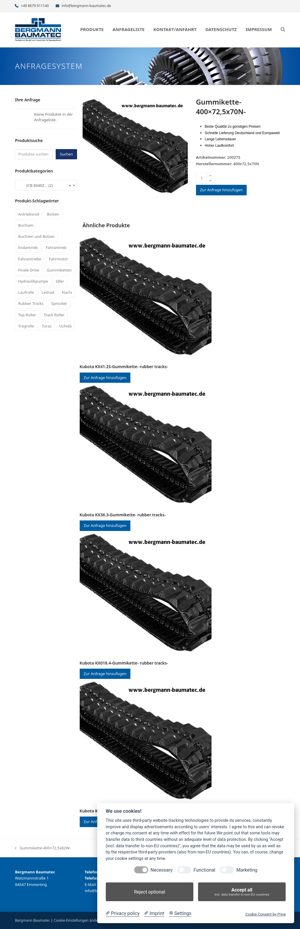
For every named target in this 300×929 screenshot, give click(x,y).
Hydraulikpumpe (33, 281)
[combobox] (46, 185)
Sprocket (59, 303)
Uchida (65, 326)
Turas (46, 326)
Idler (60, 281)
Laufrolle (26, 292)
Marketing (246, 870)
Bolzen (53, 214)
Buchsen (25, 225)
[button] (282, 29)
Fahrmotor (58, 259)
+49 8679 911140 (35, 5)
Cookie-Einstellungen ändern (77, 920)
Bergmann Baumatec (32, 920)
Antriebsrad (28, 214)
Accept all (242, 892)
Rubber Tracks (31, 303)
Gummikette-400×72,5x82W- (43, 848)
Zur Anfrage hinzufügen (221, 189)
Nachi (67, 292)
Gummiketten (59, 270)
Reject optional (149, 892)
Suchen (66, 154)
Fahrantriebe (29, 259)
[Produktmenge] (202, 178)
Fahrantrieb (56, 247)
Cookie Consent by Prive (265, 914)
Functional (204, 870)
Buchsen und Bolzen (36, 236)
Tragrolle (26, 326)
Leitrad (48, 292)
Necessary (162, 870)
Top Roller (27, 314)
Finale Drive (28, 270)
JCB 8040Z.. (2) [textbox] (44, 185)
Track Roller (54, 314)
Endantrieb (28, 247)
